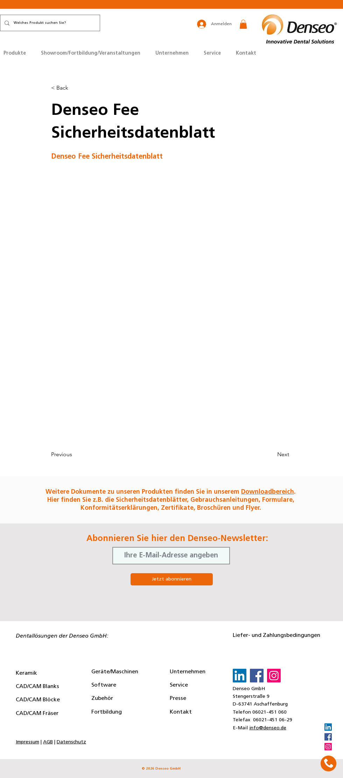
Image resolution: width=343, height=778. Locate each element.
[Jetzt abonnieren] (172, 579)
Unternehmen (187, 672)
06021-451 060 (269, 712)
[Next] (271, 454)
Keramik (26, 673)
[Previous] (74, 454)
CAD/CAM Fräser (37, 713)
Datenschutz (71, 742)
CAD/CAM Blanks (37, 686)
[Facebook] (328, 737)
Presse (178, 698)
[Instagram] (328, 746)
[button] (243, 24)
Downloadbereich (267, 492)
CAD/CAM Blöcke (38, 700)
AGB (48, 742)
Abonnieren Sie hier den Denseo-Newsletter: (177, 539)
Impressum (27, 742)
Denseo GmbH (249, 689)
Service (179, 685)
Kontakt (181, 712)
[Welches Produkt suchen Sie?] (49, 23)
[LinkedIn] (328, 727)
